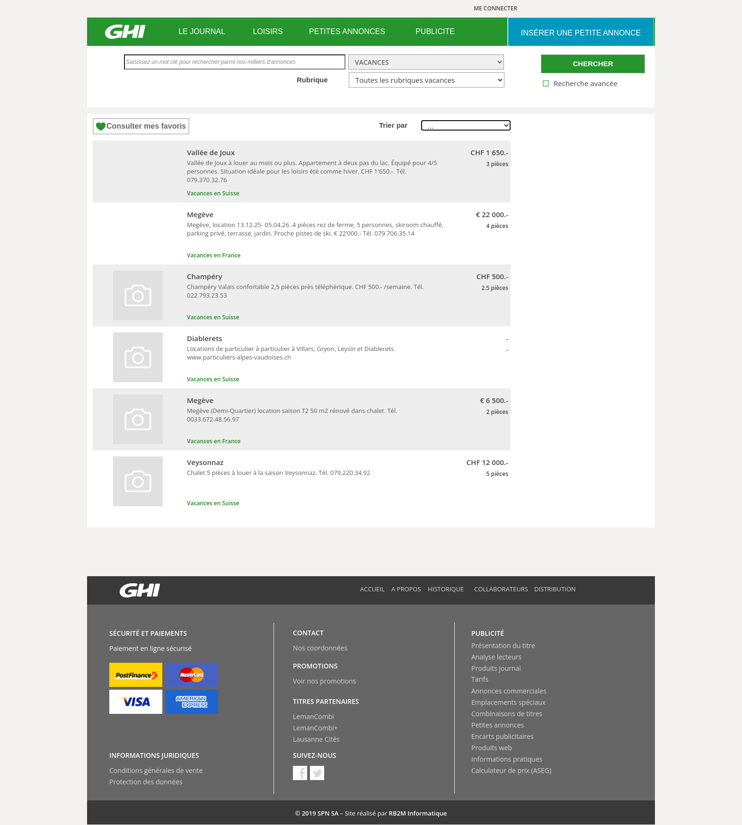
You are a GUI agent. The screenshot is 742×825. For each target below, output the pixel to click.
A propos (406, 589)
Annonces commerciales (509, 690)
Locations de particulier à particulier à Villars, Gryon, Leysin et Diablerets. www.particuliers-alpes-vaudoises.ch (291, 352)
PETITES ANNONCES (347, 31)
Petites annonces (497, 724)
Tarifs (479, 679)
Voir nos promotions (324, 680)
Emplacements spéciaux (508, 702)
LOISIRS (268, 31)
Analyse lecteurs (496, 656)
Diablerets (204, 338)
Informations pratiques (506, 759)
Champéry (204, 276)
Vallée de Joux (211, 152)
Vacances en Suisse (213, 193)
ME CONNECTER (495, 8)
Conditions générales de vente (156, 770)
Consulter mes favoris (146, 126)
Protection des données (146, 781)
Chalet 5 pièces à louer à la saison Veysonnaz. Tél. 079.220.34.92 (278, 472)
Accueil (372, 589)
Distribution (555, 589)
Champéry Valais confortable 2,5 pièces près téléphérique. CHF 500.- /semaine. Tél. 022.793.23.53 (305, 290)
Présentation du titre (503, 645)
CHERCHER (593, 64)
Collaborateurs (501, 589)
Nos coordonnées (320, 647)
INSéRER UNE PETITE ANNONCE (581, 33)
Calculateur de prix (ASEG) (511, 770)
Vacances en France (214, 255)
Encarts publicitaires (502, 736)
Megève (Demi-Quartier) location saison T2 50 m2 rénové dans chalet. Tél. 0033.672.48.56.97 (292, 414)
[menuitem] (201, 32)
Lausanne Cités (316, 739)
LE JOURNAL (201, 31)
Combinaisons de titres (506, 713)
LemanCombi (313, 716)
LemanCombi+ (315, 727)
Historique (446, 589)
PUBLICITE (435, 31)
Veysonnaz (205, 462)
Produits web (491, 747)
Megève (200, 214)
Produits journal (496, 668)
